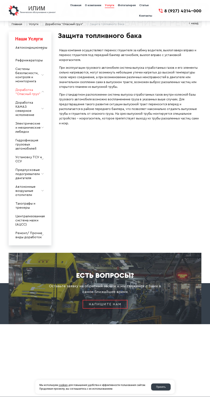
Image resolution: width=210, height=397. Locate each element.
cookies (63, 385)
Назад (194, 23)
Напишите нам (105, 304)
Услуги (33, 24)
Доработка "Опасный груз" (64, 24)
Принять (161, 387)
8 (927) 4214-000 (182, 11)
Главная (17, 24)
